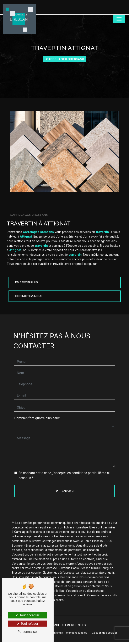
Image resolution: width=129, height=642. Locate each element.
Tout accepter (27, 615)
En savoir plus (26, 282)
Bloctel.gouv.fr (76, 591)
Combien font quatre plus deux (37, 414)
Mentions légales (76, 632)
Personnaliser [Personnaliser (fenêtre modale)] (27, 631)
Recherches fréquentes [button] (64, 625)
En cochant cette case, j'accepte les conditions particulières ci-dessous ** (64, 471)
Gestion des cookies (105, 632)
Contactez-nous (28, 296)
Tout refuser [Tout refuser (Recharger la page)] (27, 623)
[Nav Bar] (119, 19)
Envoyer (68, 486)
